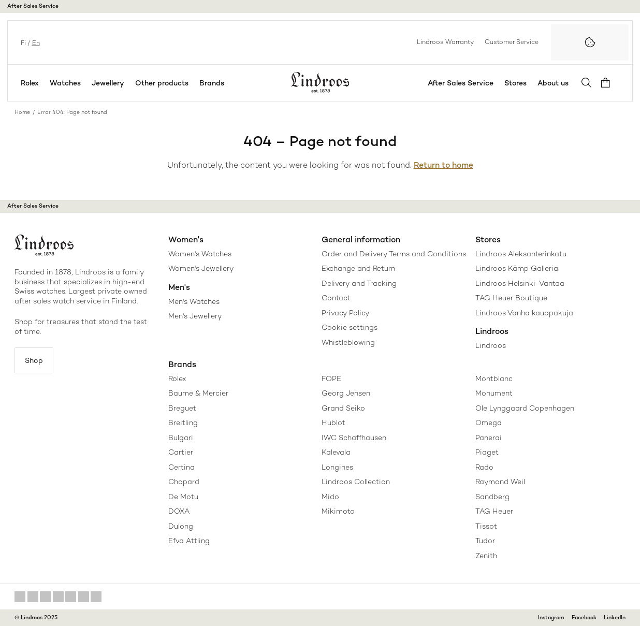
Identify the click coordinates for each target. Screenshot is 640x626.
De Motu (183, 496)
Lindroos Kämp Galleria (516, 268)
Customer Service (512, 42)
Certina (181, 467)
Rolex (30, 83)
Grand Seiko (343, 408)
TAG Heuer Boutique (511, 297)
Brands (211, 83)
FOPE (331, 378)
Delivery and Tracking (359, 283)
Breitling (183, 422)
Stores (517, 83)
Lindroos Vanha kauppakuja (524, 312)
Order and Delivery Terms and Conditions (394, 253)
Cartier (180, 452)
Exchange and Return (358, 268)
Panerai (488, 437)
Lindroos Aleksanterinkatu (520, 253)
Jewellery (108, 83)
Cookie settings (349, 327)
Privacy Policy (345, 312)
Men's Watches (194, 301)
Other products (161, 83)
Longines (337, 467)
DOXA (179, 511)
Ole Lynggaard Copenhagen (524, 408)
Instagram (551, 617)
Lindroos (490, 345)
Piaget (487, 452)
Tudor (485, 540)
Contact (336, 297)
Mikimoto (338, 511)
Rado (484, 467)
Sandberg (492, 496)
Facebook (584, 617)
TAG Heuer (494, 511)
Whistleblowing (348, 342)
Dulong (180, 526)
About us (555, 83)
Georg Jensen (346, 393)
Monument (494, 393)
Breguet (182, 408)
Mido (330, 496)
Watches (65, 83)
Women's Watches (199, 253)
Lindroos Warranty (445, 42)
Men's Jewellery (195, 316)
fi (22, 42)
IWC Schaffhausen (354, 437)
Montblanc (494, 378)
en (35, 42)
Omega (488, 422)
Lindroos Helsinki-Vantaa (519, 283)
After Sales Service (33, 6)
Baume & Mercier (198, 393)
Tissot (486, 526)
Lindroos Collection (356, 481)
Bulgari (180, 437)
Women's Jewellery (201, 268)
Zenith (486, 555)
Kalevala (336, 452)
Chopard (183, 481)
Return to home (443, 165)
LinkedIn (615, 617)
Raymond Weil (500, 481)
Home (22, 112)
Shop (35, 360)
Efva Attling (189, 540)
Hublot (333, 422)
